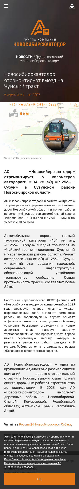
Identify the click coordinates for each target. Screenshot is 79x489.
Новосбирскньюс (47, 424)
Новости (24, 57)
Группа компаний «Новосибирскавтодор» (41, 59)
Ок (39, 479)
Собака (66, 424)
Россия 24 (26, 424)
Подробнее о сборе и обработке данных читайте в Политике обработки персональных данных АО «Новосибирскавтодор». (35, 463)
